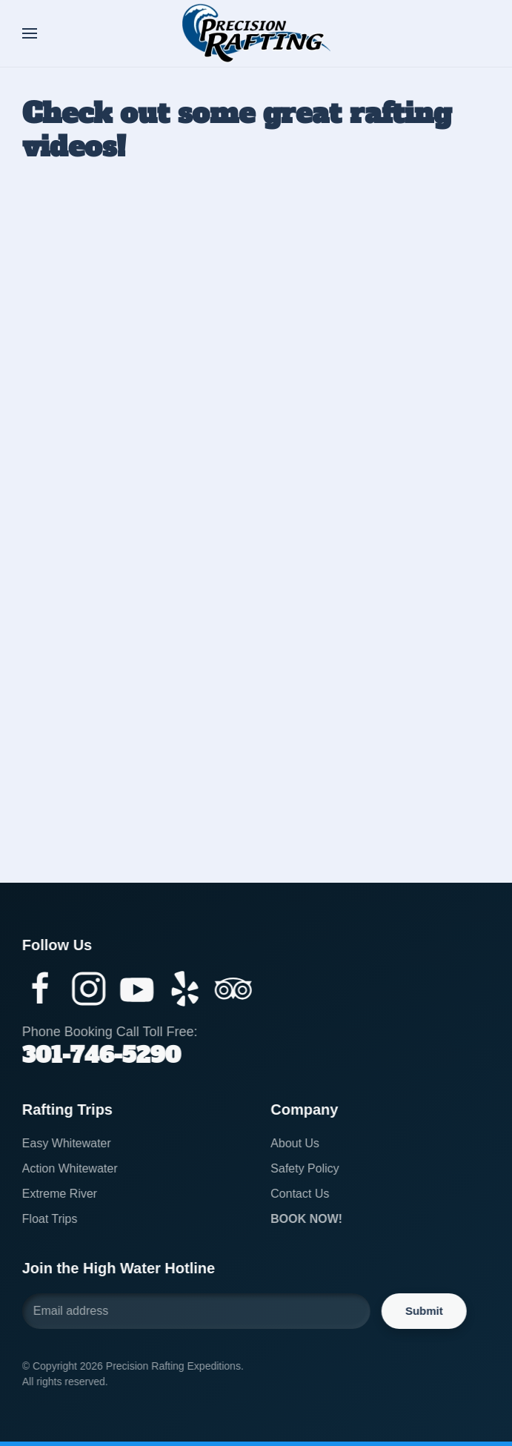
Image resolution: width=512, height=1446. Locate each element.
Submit (422, 1310)
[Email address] (194, 1311)
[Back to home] (256, 33)
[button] (29, 33)
